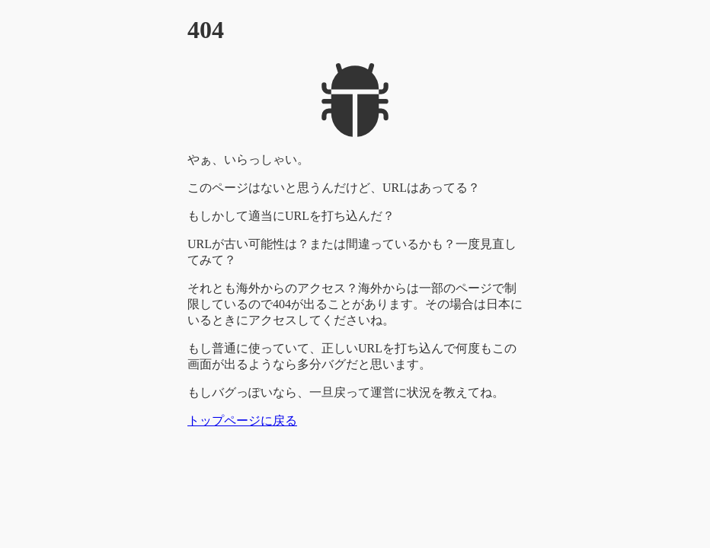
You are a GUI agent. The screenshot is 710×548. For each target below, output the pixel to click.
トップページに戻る (242, 420)
